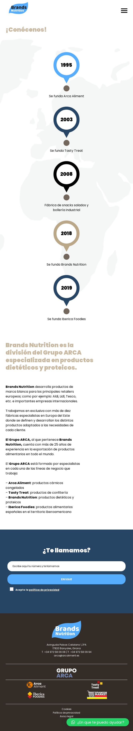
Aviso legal (66, 716)
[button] (97, 722)
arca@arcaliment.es (66, 655)
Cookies (67, 709)
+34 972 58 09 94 (81, 652)
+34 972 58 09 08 (54, 652)
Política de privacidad (66, 712)
